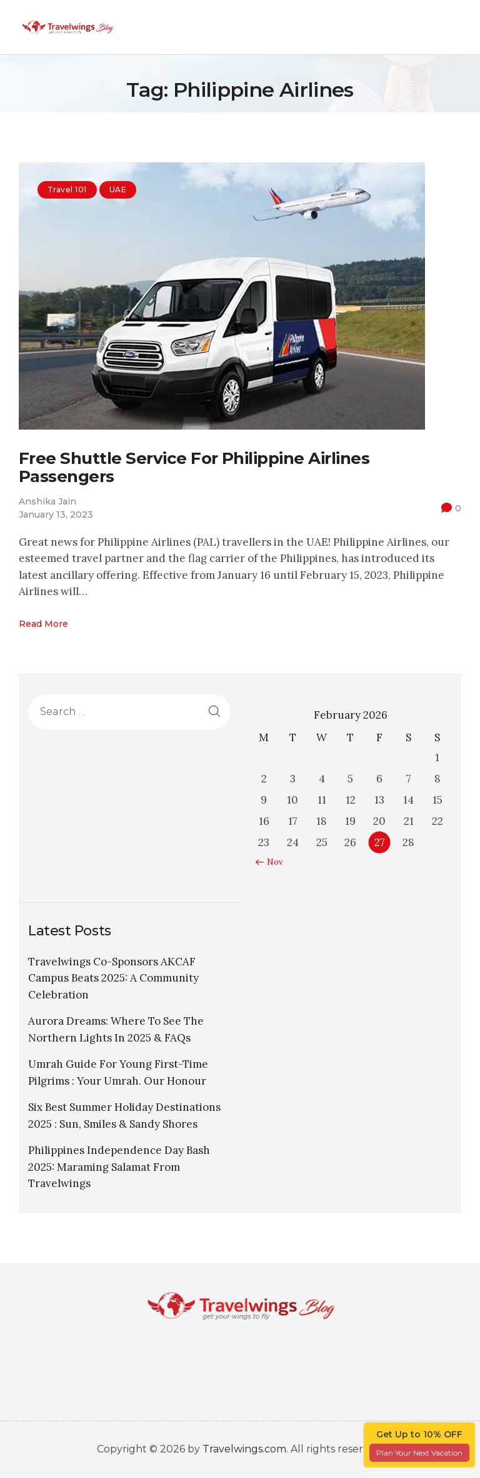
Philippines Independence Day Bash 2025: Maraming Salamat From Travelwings (119, 1167)
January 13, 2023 (56, 514)
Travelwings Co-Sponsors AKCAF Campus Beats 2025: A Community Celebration (113, 978)
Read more (43, 623)
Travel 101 (67, 189)
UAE (117, 189)
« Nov (272, 862)
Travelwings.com (244, 1450)
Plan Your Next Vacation (419, 1452)
